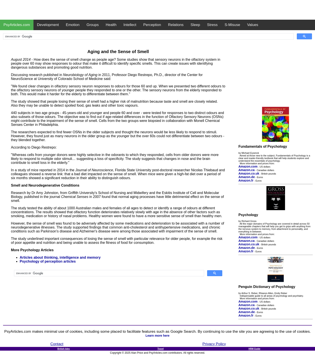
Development (48, 25)
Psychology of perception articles (48, 261)
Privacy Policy (214, 344)
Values (252, 25)
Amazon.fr (245, 180)
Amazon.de (246, 177)
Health (111, 25)
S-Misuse (232, 25)
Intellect (129, 25)
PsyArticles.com (17, 25)
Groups (92, 25)
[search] (148, 36)
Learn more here (157, 335)
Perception (152, 25)
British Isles (63, 349)
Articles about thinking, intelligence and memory (60, 257)
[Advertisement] (157, 10)
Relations (176, 25)
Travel (160, 349)
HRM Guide (254, 349)
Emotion (72, 25)
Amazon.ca (246, 170)
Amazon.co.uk (248, 173)
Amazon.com (247, 166)
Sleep (195, 25)
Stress (212, 25)
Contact (56, 344)
